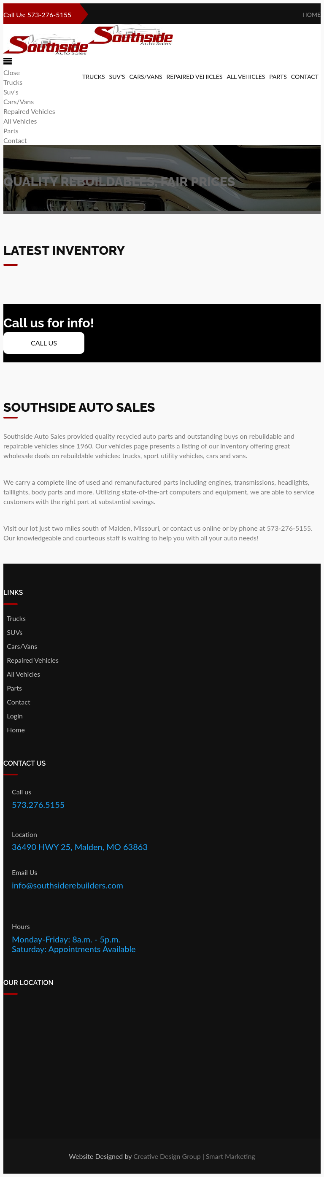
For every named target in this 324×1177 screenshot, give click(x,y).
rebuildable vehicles (90, 455)
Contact (305, 76)
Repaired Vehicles (195, 76)
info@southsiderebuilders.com (67, 885)
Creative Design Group (167, 1156)
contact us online (195, 528)
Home (310, 14)
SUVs (12, 632)
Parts (277, 76)
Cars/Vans (145, 76)
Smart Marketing (230, 1156)
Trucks (93, 76)
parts (170, 482)
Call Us (44, 343)
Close (11, 72)
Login (13, 716)
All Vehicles (246, 76)
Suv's (117, 76)
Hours (21, 926)
